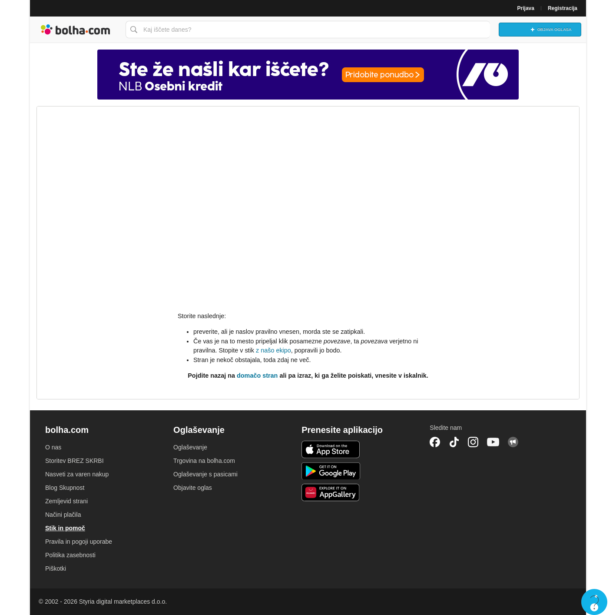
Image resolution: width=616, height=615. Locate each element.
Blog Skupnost (64, 487)
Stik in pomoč (65, 528)
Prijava (525, 8)
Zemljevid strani (66, 501)
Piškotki (55, 568)
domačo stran (257, 375)
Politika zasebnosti (70, 555)
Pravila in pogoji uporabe (78, 541)
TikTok (454, 442)
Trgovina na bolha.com (204, 460)
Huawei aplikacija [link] (330, 492)
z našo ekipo (273, 350)
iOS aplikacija (330, 449)
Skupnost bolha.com (513, 442)
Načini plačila (63, 514)
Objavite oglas (192, 487)
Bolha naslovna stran (75, 30)
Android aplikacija (330, 471)
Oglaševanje (190, 447)
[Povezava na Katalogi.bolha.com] (308, 75)
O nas (53, 447)
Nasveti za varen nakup (77, 474)
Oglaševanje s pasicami (205, 474)
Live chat (594, 602)
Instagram (473, 442)
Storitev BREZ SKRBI (74, 460)
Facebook (435, 442)
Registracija (562, 8)
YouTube (493, 442)
